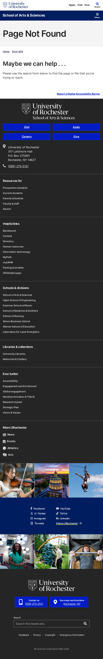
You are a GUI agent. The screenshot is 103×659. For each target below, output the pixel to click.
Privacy (37, 634)
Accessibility (10, 381)
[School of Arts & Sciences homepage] (51, 111)
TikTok (61, 513)
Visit (79, 5)
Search (17, 618)
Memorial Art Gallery (15, 359)
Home (6, 51)
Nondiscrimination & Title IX (19, 396)
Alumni (7, 209)
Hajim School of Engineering (19, 300)
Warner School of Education (19, 326)
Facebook (37, 508)
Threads (37, 523)
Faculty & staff (11, 203)
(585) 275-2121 (18, 166)
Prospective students (15, 187)
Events (9, 441)
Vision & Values (12, 412)
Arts (8, 455)
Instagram (38, 518)
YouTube (63, 508)
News (8, 434)
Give (87, 5)
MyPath (7, 257)
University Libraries (14, 353)
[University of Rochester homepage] (15, 5)
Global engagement (14, 391)
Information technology (16, 251)
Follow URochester (69, 523)
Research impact (12, 402)
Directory (8, 241)
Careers (27, 136)
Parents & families (13, 198)
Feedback (24, 634)
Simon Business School (16, 321)
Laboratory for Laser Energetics (21, 331)
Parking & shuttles (13, 267)
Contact (7, 236)
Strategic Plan (11, 407)
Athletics (10, 448)
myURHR (8, 262)
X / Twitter (38, 513)
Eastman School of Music (17, 305)
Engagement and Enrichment (20, 386)
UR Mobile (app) (12, 273)
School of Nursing (13, 316)
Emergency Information (72, 634)
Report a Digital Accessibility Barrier (78, 93)
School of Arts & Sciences (24, 15)
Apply (72, 5)
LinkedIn (63, 518)
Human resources (13, 246)
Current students (13, 193)
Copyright (50, 634)
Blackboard (9, 230)
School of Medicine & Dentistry (20, 310)
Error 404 (17, 51)
